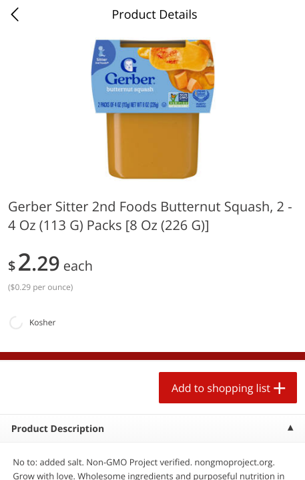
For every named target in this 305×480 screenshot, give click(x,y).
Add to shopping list (221, 388)
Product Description (57, 429)
